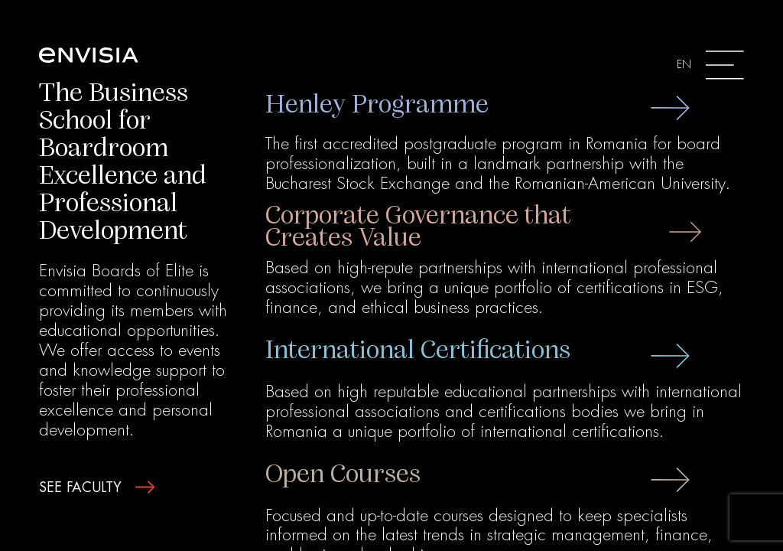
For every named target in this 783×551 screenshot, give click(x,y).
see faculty (96, 487)
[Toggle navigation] (710, 65)
